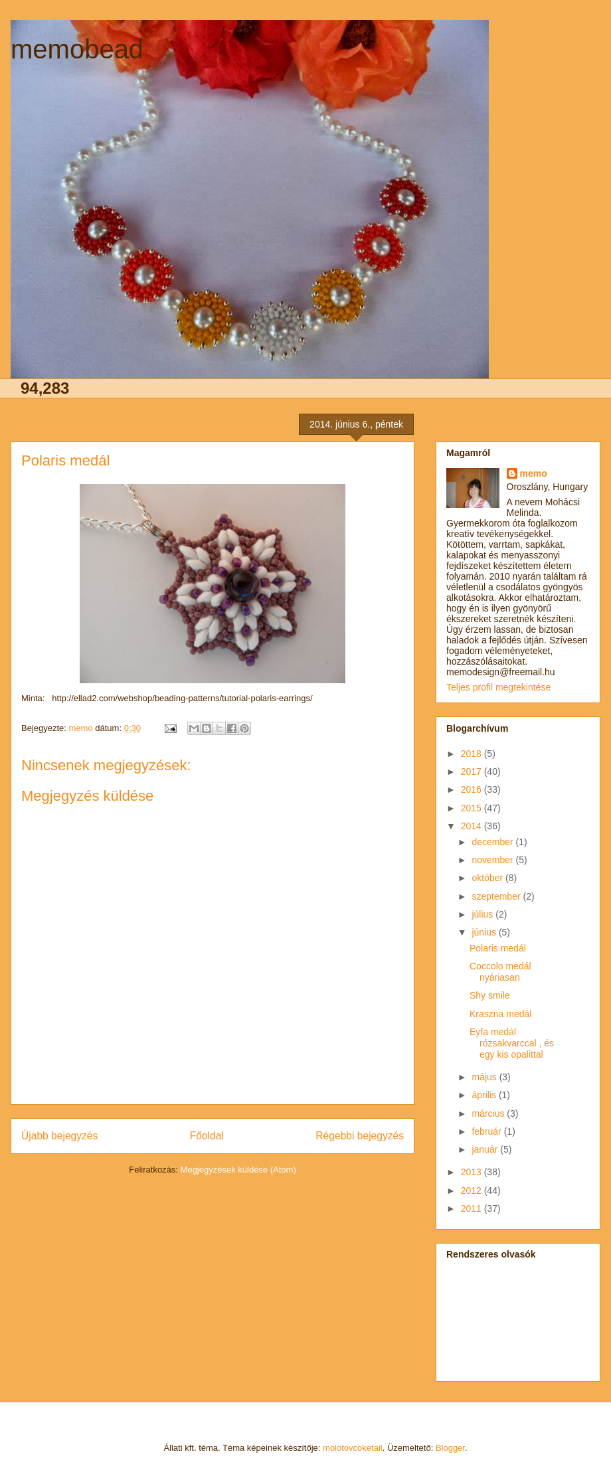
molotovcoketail (353, 1448)
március (489, 1113)
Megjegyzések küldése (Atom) (238, 1170)
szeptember (497, 896)
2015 (472, 808)
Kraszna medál (500, 1014)
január (486, 1149)
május (485, 1077)
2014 (472, 826)
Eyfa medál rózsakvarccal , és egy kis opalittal (512, 1043)
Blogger (450, 1448)
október (488, 877)
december (493, 842)
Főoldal (207, 1135)
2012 (472, 1190)
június (485, 932)
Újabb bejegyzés (59, 1135)
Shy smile (490, 995)
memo (533, 473)
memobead (77, 49)
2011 (472, 1208)
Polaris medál (498, 948)
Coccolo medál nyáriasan (500, 972)
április (485, 1095)
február (487, 1131)
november (493, 860)
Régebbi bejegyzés (359, 1135)
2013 (472, 1172)
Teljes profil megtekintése (498, 687)
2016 (472, 789)
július (483, 914)
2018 (472, 753)
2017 (472, 771)
